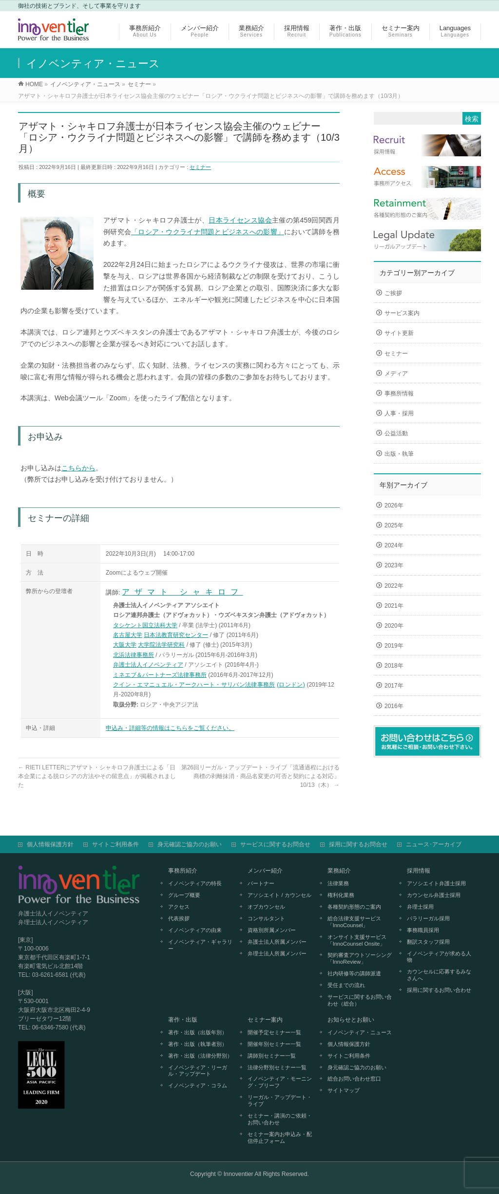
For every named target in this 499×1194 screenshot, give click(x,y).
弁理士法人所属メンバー (277, 953)
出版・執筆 (399, 453)
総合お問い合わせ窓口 (354, 1079)
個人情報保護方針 (50, 844)
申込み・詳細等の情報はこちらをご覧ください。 (170, 728)
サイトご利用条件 (115, 844)
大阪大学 (124, 644)
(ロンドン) (291, 684)
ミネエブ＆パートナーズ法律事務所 (160, 675)
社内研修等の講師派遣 (354, 973)
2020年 (393, 625)
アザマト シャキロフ (182, 592)
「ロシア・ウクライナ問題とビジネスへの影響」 (207, 232)
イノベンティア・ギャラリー (200, 945)
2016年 (393, 706)
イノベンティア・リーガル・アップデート (197, 1070)
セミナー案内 (265, 1019)
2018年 (393, 665)
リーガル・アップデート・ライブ (280, 1100)
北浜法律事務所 (133, 655)
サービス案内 (402, 313)
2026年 (393, 505)
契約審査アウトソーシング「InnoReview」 (359, 958)
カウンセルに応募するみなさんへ (439, 975)
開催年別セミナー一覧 (274, 1044)
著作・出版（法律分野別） (200, 1056)
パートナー (261, 883)
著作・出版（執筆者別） (197, 1044)
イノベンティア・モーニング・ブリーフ (280, 1082)
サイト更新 (399, 333)
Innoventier (238, 1174)
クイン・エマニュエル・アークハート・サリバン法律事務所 (194, 684)
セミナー (200, 167)
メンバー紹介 (265, 870)
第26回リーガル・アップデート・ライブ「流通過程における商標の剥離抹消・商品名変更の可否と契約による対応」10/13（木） (260, 776)
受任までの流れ (346, 985)
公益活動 (396, 433)
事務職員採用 (423, 930)
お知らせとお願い (350, 1019)
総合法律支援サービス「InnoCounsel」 (354, 921)
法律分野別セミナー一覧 (277, 1067)
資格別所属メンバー (272, 930)
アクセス (179, 907)
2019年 (393, 645)
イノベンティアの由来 (195, 930)
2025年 (393, 525)
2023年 (393, 565)
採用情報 (418, 870)
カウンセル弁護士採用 (434, 895)
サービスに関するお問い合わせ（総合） (359, 1000)
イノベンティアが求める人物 (439, 957)
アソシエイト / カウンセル (279, 895)
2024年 (393, 545)
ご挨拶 (393, 293)
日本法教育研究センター (176, 635)
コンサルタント (266, 918)
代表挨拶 (179, 918)
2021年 (393, 605)
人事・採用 (399, 413)
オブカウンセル (266, 907)
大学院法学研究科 (161, 644)
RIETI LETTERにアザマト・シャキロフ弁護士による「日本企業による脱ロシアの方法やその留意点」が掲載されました (97, 776)
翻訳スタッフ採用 (428, 942)
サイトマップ (343, 1090)
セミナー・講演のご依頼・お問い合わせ (280, 1119)
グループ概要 (184, 895)
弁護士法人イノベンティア (148, 664)
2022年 (393, 585)
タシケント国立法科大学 (145, 625)
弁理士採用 (420, 907)
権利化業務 (340, 895)
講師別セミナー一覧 (272, 1056)
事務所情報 (399, 393)
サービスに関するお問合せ (275, 844)
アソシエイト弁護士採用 (436, 883)
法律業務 (338, 883)
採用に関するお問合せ (358, 844)
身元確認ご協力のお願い (189, 844)
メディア (396, 373)
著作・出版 (182, 1019)
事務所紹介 (182, 870)
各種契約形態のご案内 (354, 907)
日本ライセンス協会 (240, 220)
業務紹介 (339, 870)
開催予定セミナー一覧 (274, 1032)
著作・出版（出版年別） (197, 1032)
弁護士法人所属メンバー (277, 942)
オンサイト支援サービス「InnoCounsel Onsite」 (356, 940)
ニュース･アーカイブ (433, 844)
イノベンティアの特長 (195, 883)
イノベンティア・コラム (197, 1085)
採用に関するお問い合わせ (439, 990)
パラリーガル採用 (428, 918)
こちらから (78, 468)
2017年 (393, 685)
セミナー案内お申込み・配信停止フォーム (280, 1137)
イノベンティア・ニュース (359, 1032)
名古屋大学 (127, 635)
